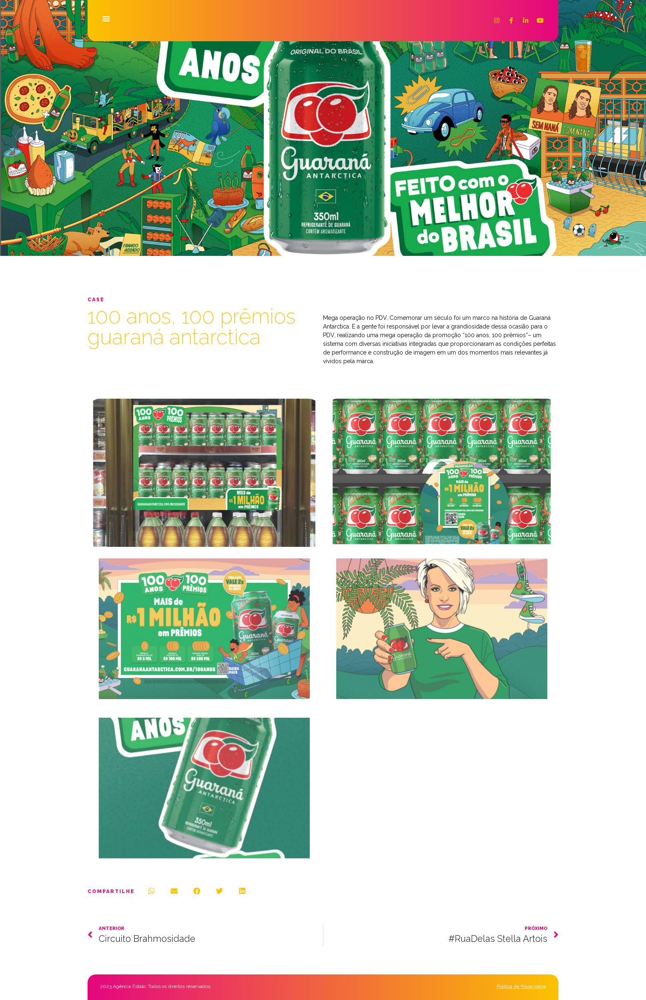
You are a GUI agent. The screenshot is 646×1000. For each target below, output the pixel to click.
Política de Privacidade (521, 986)
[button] (106, 18)
